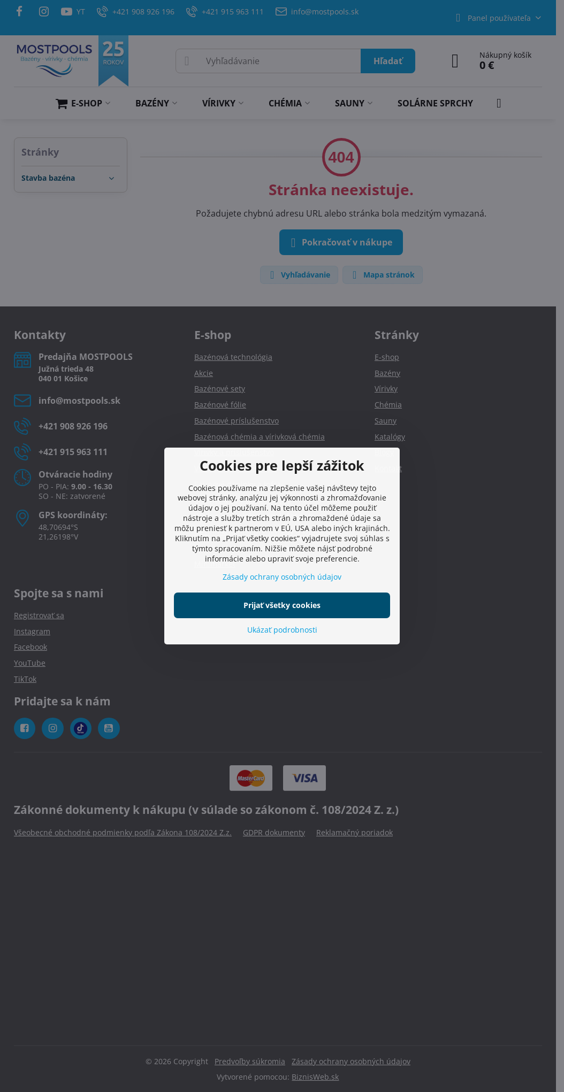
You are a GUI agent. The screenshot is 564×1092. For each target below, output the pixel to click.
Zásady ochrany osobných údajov (282, 577)
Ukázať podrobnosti (282, 630)
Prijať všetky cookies (282, 605)
